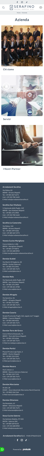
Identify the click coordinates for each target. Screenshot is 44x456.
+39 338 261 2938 (13, 287)
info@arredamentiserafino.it (18, 199)
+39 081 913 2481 (12, 302)
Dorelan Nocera (9, 366)
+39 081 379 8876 (12, 249)
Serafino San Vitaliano (12, 205)
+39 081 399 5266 (12, 231)
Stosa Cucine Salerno (11, 416)
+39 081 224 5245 (12, 356)
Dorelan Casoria (9, 313)
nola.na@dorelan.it (14, 289)
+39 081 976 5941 (12, 267)
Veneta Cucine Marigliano (13, 241)
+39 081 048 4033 (12, 320)
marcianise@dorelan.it (16, 394)
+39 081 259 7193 (12, 374)
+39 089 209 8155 (12, 424)
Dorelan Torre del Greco (13, 331)
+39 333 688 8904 (13, 251)
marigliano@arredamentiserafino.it (20, 253)
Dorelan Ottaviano (10, 400)
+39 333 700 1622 (13, 197)
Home (19, 13)
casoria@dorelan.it (14, 325)
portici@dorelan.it (14, 361)
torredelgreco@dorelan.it (17, 343)
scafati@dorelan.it (14, 271)
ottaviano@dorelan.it (15, 410)
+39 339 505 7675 (13, 269)
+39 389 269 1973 (13, 233)
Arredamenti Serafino (12, 187)
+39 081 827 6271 (12, 195)
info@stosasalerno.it (15, 428)
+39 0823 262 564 (12, 392)
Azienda (24, 13)
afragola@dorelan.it (15, 307)
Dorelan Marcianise (11, 384)
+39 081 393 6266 (12, 338)
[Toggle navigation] (40, 7)
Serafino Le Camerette (12, 223)
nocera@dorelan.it (14, 379)
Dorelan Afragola (10, 295)
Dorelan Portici (9, 348)
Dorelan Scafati (9, 259)
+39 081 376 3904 (12, 213)
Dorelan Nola (8, 277)
